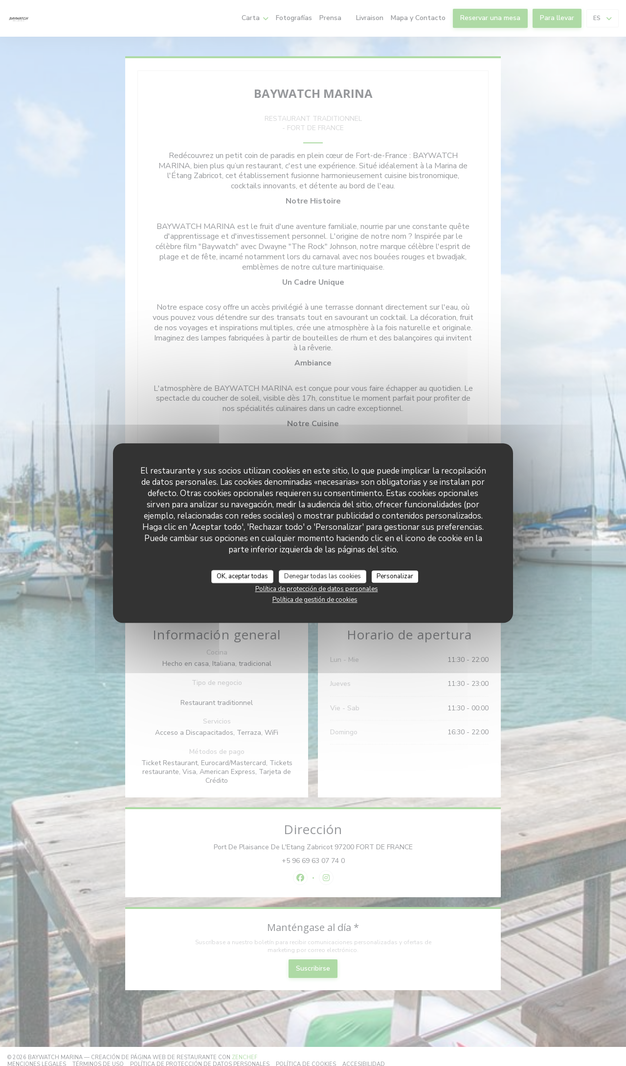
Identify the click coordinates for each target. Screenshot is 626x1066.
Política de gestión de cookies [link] (315, 599)
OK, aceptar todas (242, 576)
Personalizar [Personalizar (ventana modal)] (395, 576)
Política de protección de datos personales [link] (316, 589)
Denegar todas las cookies (322, 576)
